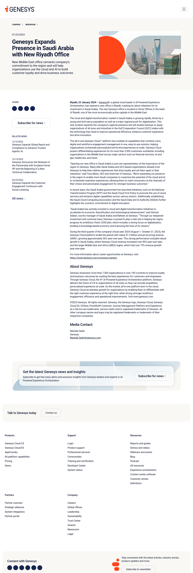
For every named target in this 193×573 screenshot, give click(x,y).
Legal (70, 534)
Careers (72, 502)
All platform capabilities (17, 456)
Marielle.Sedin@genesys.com (85, 337)
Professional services (79, 452)
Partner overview (13, 502)
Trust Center (74, 520)
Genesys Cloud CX (14, 443)
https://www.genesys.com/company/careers (93, 257)
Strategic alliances (14, 507)
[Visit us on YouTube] (33, 567)
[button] (96, 376)
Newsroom (30, 25)
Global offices (75, 507)
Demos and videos (140, 447)
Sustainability (75, 516)
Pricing (8, 461)
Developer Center (76, 465)
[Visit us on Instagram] (15, 567)
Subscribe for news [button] (30, 123)
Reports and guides (140, 443)
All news (17, 198)
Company (16, 25)
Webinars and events (141, 452)
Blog (132, 456)
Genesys (103, 102)
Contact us (51, 412)
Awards (72, 525)
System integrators (15, 511)
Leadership (73, 511)
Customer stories (139, 478)
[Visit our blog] (39, 567)
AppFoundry (11, 452)
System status (75, 470)
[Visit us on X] (21, 567)
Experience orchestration (143, 470)
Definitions (136, 483)
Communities (75, 456)
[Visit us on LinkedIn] (9, 567)
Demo (8, 465)
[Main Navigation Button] (184, 9)
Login (70, 443)
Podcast (134, 461)
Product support (76, 447)
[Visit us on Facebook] (27, 567)
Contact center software (143, 474)
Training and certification (81, 461)
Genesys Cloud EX (14, 447)
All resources (137, 465)
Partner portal (12, 516)
